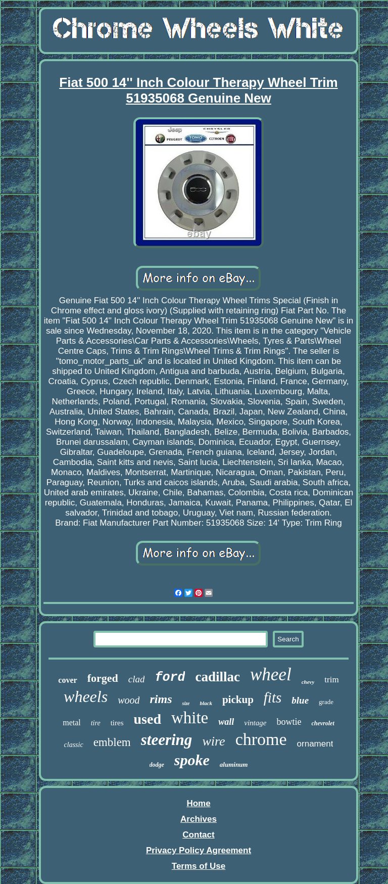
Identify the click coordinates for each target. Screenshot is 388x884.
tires (117, 723)
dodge (157, 764)
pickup (238, 699)
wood (128, 700)
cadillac (217, 676)
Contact (198, 835)
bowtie (288, 722)
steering (166, 740)
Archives (198, 819)
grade (326, 702)
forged (102, 678)
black (206, 703)
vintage (255, 723)
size (185, 703)
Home (198, 803)
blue (300, 700)
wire (213, 741)
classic (73, 745)
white (189, 718)
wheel (271, 674)
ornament (315, 744)
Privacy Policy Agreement (198, 850)
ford (170, 677)
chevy (308, 682)
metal (72, 722)
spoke (192, 760)
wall (226, 722)
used (147, 719)
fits (272, 697)
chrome (261, 739)
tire (96, 723)
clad (136, 679)
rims (161, 699)
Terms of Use (198, 866)
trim (331, 679)
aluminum (234, 764)
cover (67, 680)
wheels (86, 696)
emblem (112, 742)
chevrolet (322, 723)
